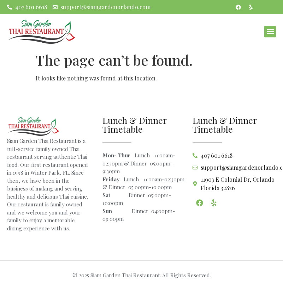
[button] (270, 31)
